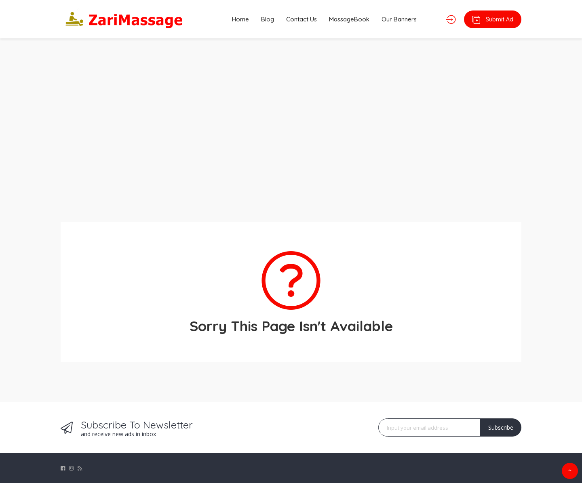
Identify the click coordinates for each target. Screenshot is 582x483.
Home (240, 19)
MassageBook (349, 19)
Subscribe (500, 427)
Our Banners (399, 19)
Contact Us (301, 19)
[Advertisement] (291, 125)
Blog (267, 19)
